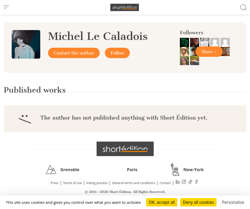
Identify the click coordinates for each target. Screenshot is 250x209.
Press (55, 183)
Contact (165, 183)
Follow (117, 52)
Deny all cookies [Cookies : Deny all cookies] (198, 202)
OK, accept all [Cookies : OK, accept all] (162, 202)
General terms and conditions (133, 183)
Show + (209, 51)
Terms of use (72, 183)
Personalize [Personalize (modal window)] (233, 202)
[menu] (6, 7)
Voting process (97, 183)
